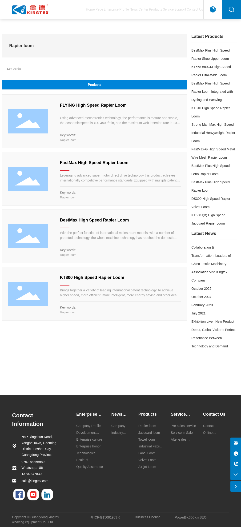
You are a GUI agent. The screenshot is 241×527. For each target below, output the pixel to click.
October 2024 (201, 297)
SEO (203, 517)
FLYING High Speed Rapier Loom (93, 105)
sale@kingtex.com (34, 481)
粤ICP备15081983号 (105, 517)
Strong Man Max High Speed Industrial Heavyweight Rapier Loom (213, 133)
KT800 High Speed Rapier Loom (92, 277)
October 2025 (201, 288)
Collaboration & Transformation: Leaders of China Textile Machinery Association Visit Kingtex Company (211, 263)
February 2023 (202, 305)
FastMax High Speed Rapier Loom (94, 162)
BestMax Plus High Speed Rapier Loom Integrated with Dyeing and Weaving (212, 91)
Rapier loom (68, 140)
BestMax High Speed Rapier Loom (94, 220)
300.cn (194, 517)
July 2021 (198, 313)
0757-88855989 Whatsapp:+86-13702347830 (32, 467)
